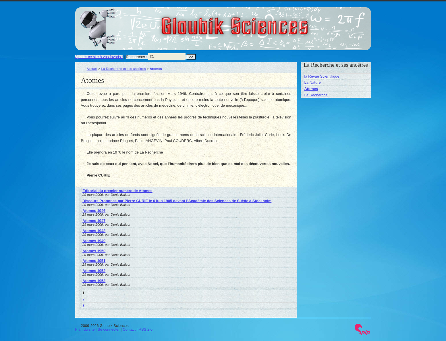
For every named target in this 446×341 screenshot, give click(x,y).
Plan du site (85, 329)
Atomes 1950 (93, 251)
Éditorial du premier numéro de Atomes (117, 191)
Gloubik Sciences (267, 22)
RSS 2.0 (145, 329)
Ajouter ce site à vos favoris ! (99, 57)
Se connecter (109, 329)
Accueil (92, 68)
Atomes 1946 (93, 210)
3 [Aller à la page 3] (83, 305)
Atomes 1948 (93, 231)
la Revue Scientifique (321, 76)
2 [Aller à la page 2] (83, 299)
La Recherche (316, 95)
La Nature (312, 82)
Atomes (311, 89)
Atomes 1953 (93, 281)
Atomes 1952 (93, 271)
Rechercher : (136, 57)
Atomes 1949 (93, 241)
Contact (129, 329)
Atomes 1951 (93, 260)
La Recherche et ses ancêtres (123, 68)
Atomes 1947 (93, 221)
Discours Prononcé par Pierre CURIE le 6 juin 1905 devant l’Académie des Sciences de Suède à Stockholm (176, 201)
